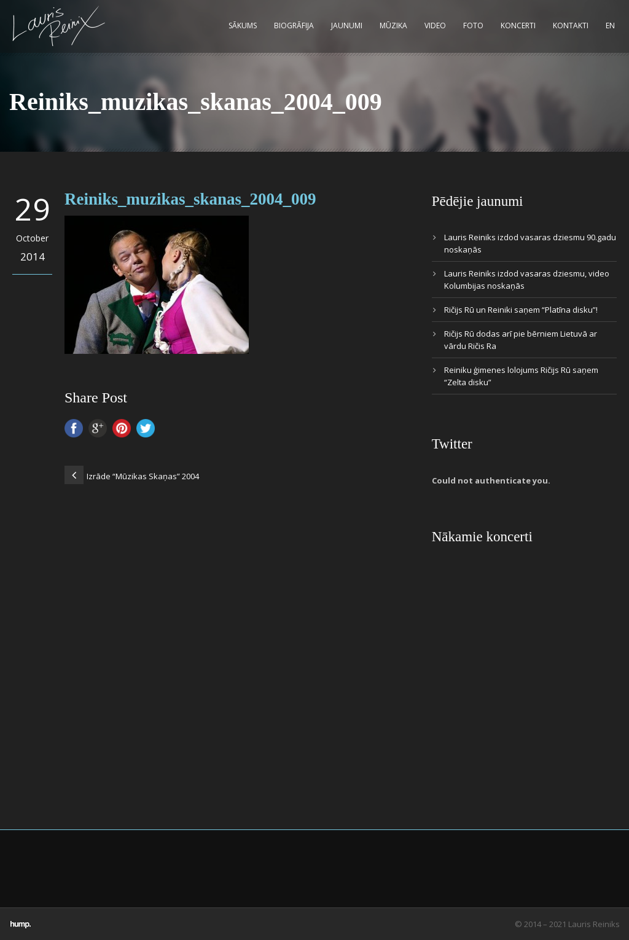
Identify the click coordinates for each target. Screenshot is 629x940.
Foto (473, 25)
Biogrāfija (294, 25)
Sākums (243, 25)
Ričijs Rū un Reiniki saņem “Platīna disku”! (521, 309)
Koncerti (518, 25)
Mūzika (393, 25)
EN (610, 25)
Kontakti (570, 25)
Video (435, 25)
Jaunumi (346, 25)
